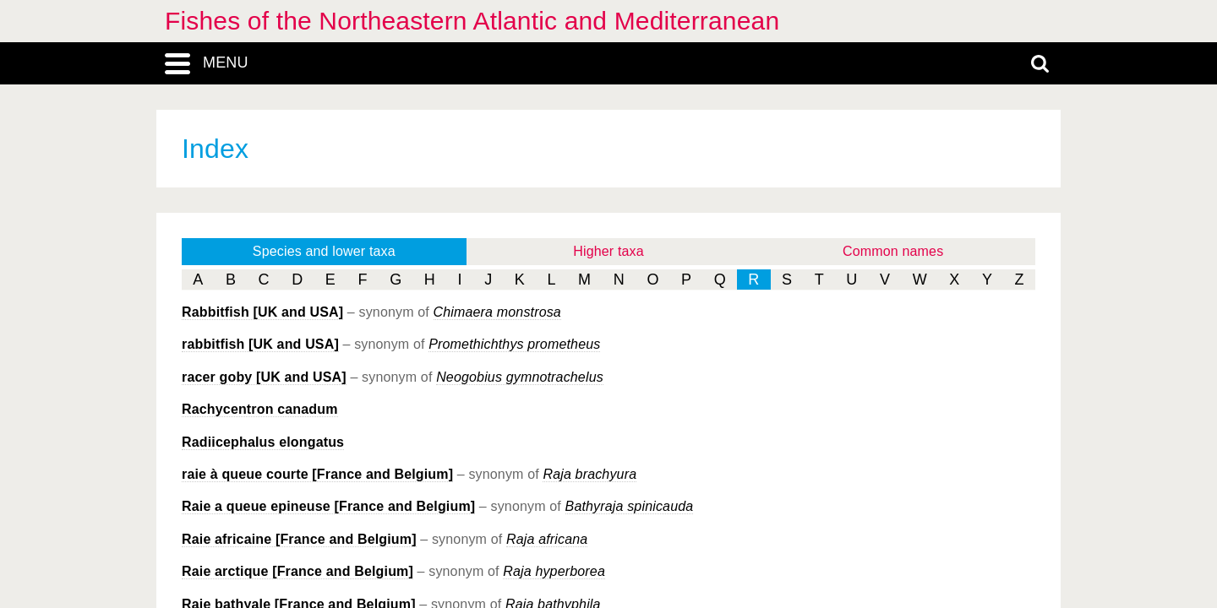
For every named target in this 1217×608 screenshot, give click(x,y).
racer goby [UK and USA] (264, 377)
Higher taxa (608, 251)
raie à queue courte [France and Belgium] (317, 474)
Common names (893, 251)
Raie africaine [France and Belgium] (299, 539)
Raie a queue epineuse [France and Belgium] (328, 506)
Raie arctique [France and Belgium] (297, 571)
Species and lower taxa (324, 251)
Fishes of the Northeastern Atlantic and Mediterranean (472, 21)
